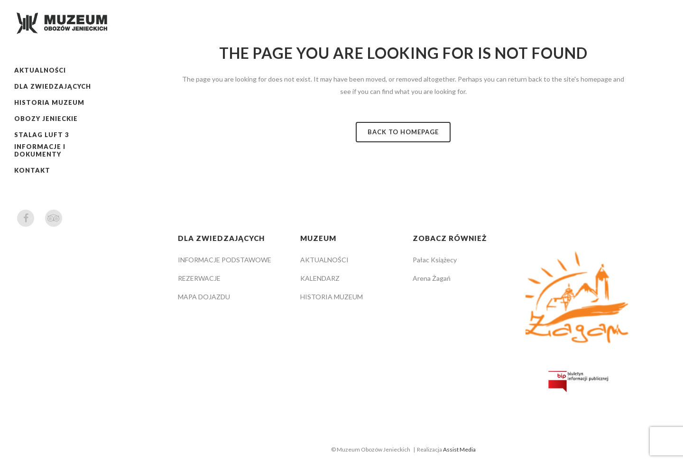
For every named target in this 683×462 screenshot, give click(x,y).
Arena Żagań (432, 278)
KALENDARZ (320, 278)
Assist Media (459, 449)
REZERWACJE (199, 278)
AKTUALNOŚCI (324, 260)
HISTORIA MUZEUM (331, 297)
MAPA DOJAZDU (204, 297)
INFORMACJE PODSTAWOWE (224, 260)
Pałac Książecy (435, 260)
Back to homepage (403, 132)
